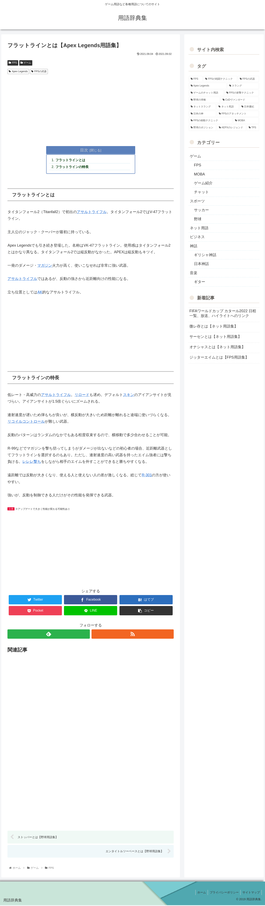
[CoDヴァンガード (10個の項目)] (240, 100)
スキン (128, 395)
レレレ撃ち (31, 462)
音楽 (193, 273)
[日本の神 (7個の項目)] (202, 114)
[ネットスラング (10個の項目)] (202, 107)
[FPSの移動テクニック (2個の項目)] (210, 121)
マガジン (44, 266)
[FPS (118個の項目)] (196, 79)
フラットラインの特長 (72, 167)
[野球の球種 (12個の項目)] (204, 100)
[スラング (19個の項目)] (243, 86)
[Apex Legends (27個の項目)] (207, 86)
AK (39, 293)
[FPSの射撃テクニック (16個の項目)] (241, 93)
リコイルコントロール (26, 422)
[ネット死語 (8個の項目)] (228, 107)
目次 (84, 150)
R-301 (147, 476)
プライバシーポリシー (223, 893)
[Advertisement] (90, 107)
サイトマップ (250, 893)
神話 (193, 246)
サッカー (201, 210)
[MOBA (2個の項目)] (246, 121)
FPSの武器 (39, 71)
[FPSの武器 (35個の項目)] (248, 79)
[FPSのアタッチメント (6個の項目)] (238, 114)
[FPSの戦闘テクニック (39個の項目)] (220, 79)
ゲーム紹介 (203, 183)
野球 (197, 219)
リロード (82, 395)
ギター (199, 282)
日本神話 (201, 264)
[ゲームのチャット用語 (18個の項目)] (206, 93)
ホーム (200, 893)
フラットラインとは (71, 160)
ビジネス (197, 237)
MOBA (199, 174)
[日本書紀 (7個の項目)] (249, 107)
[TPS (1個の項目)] (253, 128)
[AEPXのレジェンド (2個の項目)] (231, 128)
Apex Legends (18, 71)
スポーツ (197, 201)
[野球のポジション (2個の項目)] (202, 128)
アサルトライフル (92, 212)
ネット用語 (199, 228)
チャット (201, 192)
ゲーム (25, 62)
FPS (13, 62)
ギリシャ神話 (205, 255)
